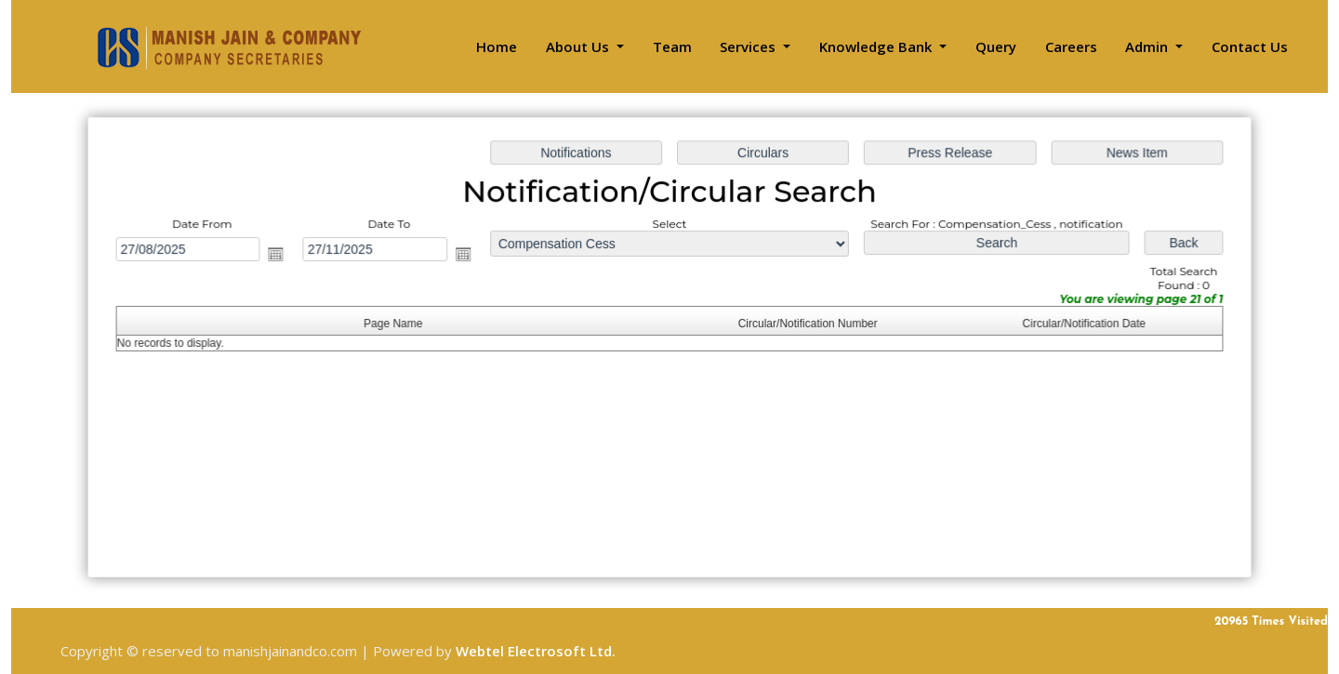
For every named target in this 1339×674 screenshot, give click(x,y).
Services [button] (749, 46)
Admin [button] (1148, 46)
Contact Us (1250, 46)
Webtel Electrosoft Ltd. (536, 650)
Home (496, 46)
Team (672, 46)
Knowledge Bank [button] (877, 46)
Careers (1071, 46)
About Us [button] (579, 46)
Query (995, 46)
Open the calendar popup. (282, 254)
